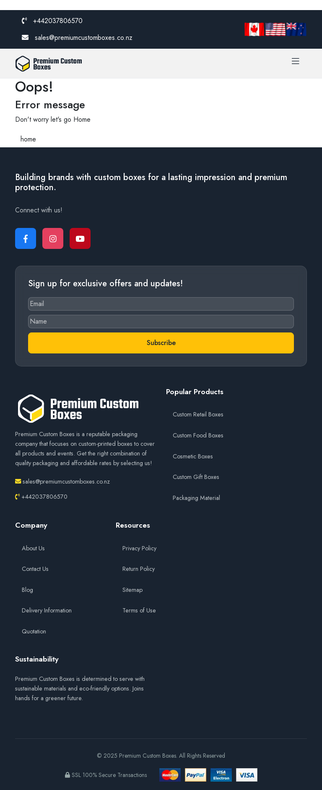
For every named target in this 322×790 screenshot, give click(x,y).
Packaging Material (196, 498)
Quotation (34, 631)
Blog (27, 590)
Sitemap (132, 590)
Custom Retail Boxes (198, 414)
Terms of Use (139, 610)
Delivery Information (47, 610)
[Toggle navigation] (295, 63)
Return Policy (138, 569)
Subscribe (161, 343)
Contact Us (35, 569)
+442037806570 (52, 21)
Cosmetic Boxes (193, 456)
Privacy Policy (139, 548)
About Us (33, 548)
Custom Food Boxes (198, 435)
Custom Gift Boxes (196, 477)
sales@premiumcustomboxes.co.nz (77, 37)
